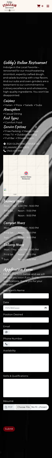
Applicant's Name (14, 290)
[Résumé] (31, 407)
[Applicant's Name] (26, 295)
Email (6, 326)
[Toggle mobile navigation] (48, 6)
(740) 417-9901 (13, 150)
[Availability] (26, 363)
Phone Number (12, 338)
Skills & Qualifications (15, 376)
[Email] (29, 332)
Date (6, 302)
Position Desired (13, 314)
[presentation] (24, 417)
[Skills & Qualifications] (26, 388)
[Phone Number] (29, 344)
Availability (9, 350)
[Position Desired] (26, 320)
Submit (9, 429)
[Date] (26, 308)
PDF (9, 407)
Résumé (8, 401)
